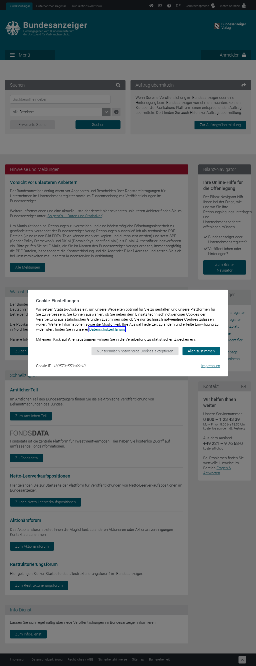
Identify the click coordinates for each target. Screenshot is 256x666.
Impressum (210, 366)
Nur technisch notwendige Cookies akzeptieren (135, 351)
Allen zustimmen (201, 351)
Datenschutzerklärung (107, 329)
